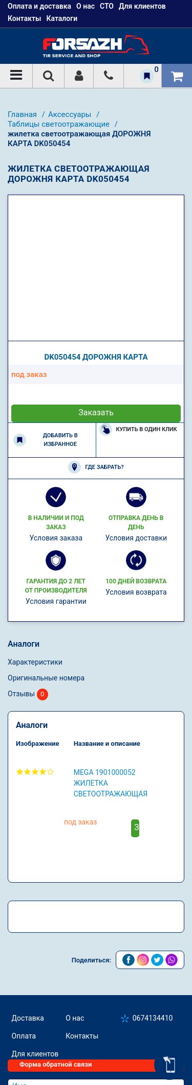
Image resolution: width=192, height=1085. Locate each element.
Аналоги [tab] (23, 644)
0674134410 (153, 1018)
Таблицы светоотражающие (60, 124)
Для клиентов (35, 1054)
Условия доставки (136, 538)
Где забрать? (95, 467)
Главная (23, 114)
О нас (75, 1018)
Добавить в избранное (45, 439)
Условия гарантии (56, 601)
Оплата (24, 1036)
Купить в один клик (138, 429)
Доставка (28, 1018)
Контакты (24, 18)
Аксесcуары (70, 114)
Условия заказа (55, 538)
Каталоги (61, 18)
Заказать (96, 412)
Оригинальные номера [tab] (46, 678)
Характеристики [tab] (35, 662)
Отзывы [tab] (28, 694)
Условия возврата (136, 592)
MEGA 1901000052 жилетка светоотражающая (111, 783)
